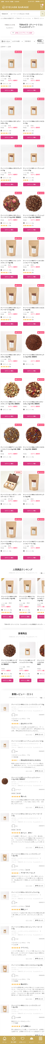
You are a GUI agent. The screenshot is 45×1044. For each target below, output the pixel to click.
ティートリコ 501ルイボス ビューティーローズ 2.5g (26, 815)
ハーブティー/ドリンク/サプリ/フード (28, 707)
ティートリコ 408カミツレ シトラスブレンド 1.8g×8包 (26, 855)
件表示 (30, 41)
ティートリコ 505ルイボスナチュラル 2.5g (25, 892)
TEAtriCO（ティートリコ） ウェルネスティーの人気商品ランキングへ (23, 624)
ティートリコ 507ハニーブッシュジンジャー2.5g (27, 741)
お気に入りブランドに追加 (22, 33)
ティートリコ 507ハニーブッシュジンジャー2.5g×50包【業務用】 (25, 778)
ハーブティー (15, 709)
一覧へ (41, 573)
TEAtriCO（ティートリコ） (23, 18)
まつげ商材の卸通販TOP (7, 18)
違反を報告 (29, 735)
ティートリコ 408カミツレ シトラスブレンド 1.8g (27, 704)
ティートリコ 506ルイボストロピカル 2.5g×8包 (26, 965)
